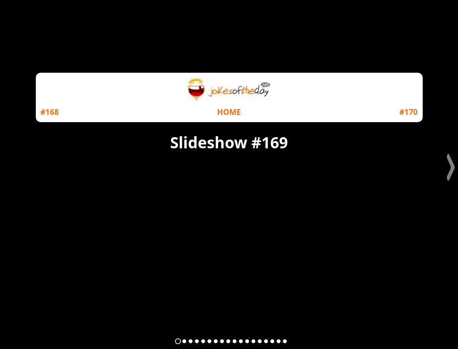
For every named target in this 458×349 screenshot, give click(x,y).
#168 (50, 112)
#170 (408, 112)
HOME (229, 112)
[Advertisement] (229, 229)
